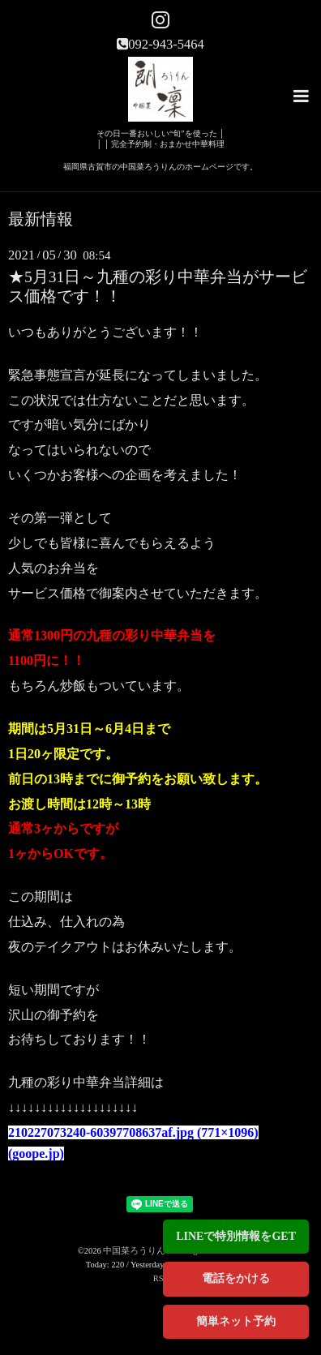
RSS (161, 1278)
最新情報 (40, 220)
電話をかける (236, 1278)
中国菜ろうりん (135, 1250)
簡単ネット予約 (236, 1321)
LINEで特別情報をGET (236, 1236)
